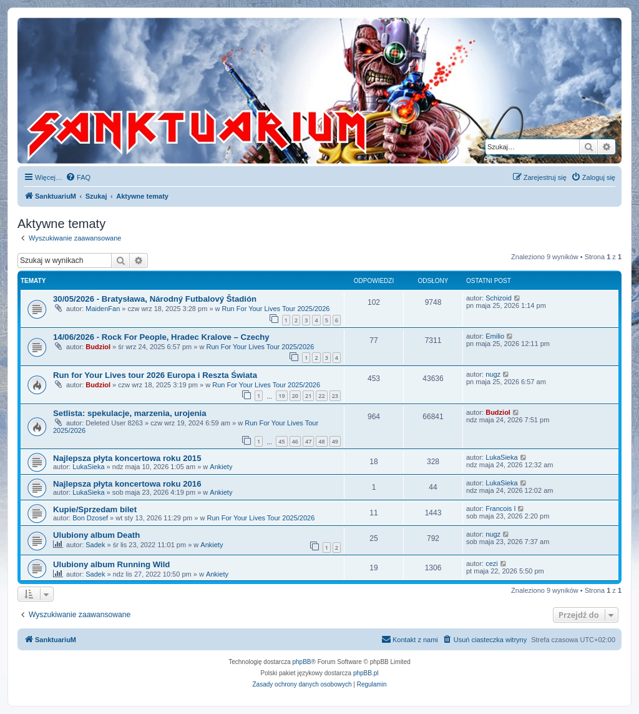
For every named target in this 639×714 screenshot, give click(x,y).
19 (281, 396)
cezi (491, 563)
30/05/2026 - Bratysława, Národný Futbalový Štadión (154, 299)
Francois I (500, 508)
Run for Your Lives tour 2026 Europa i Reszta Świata (155, 375)
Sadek (95, 544)
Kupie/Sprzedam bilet (95, 509)
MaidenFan (102, 308)
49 (335, 441)
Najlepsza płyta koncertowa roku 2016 (127, 483)
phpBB (302, 661)
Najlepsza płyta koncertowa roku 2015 (127, 458)
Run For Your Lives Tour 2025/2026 (276, 308)
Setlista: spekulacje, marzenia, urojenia (130, 413)
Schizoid (498, 298)
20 (295, 396)
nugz (492, 374)
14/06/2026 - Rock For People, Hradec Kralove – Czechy (161, 337)
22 (321, 396)
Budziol (97, 346)
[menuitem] (78, 177)
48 (321, 441)
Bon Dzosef (90, 518)
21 (308, 396)
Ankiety (221, 466)
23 (335, 396)
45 (281, 441)
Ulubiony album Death (96, 535)
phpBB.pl (366, 673)
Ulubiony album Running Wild (111, 564)
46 (295, 441)
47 (308, 441)
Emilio (494, 336)
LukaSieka (88, 466)
